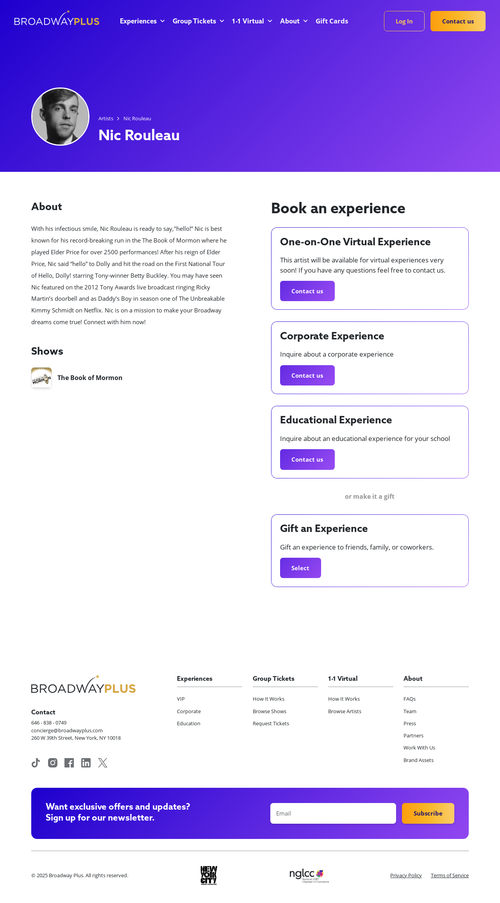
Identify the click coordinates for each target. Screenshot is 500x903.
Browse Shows (269, 711)
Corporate (189, 711)
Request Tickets (271, 723)
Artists (105, 118)
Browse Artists (344, 711)
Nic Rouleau (137, 118)
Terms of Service (450, 875)
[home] (56, 17)
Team (410, 711)
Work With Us (419, 747)
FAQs (410, 698)
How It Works (268, 698)
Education (188, 723)
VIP (181, 698)
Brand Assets (419, 760)
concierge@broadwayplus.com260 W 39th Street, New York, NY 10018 (76, 734)
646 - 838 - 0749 (48, 722)
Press (410, 723)
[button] (142, 22)
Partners (413, 735)
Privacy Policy (406, 875)
